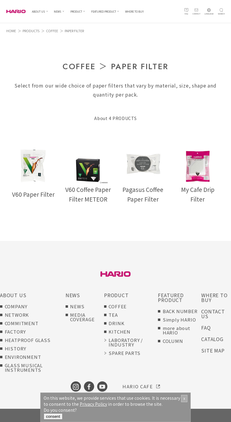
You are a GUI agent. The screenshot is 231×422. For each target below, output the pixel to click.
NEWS (57, 11)
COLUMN (173, 341)
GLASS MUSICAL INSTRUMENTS (24, 367)
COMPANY (16, 306)
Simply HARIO (179, 319)
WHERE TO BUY (134, 11)
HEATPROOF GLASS (28, 340)
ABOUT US (38, 11)
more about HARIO (176, 330)
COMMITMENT (21, 323)
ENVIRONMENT (23, 357)
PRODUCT (76, 11)
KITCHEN (120, 331)
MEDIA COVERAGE (82, 317)
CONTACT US (213, 314)
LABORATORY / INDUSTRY (126, 342)
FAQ (206, 327)
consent (53, 416)
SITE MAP (212, 350)
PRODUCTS (31, 30)
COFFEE (52, 30)
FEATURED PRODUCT (103, 11)
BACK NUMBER (180, 311)
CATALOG (212, 339)
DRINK (116, 323)
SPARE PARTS (124, 353)
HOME (11, 30)
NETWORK (17, 315)
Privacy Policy (93, 404)
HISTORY (15, 348)
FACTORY (15, 331)
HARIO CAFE (137, 386)
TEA (113, 315)
